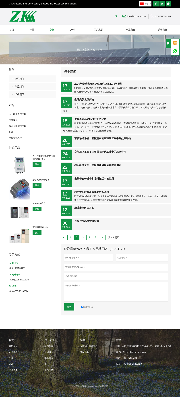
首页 (12, 29)
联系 (119, 340)
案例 (72, 29)
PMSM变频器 (39, 203)
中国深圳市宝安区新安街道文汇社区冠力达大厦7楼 (146, 346)
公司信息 (49, 346)
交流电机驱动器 (40, 227)
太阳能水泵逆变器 (17, 114)
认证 (11, 364)
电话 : (119, 358)
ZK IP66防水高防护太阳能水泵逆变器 (44, 157)
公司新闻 (19, 78)
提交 (69, 307)
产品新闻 (19, 86)
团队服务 (13, 352)
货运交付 (13, 346)
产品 (32, 29)
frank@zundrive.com (136, 16)
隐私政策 (49, 358)
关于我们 (162, 29)
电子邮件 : (121, 352)
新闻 (52, 29)
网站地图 (13, 369)
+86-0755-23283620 (19, 291)
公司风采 (49, 352)
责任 (47, 364)
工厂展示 (98, 29)
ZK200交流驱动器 (41, 180)
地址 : (119, 346)
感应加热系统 (15, 138)
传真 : (119, 364)
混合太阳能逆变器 (17, 126)
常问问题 (49, 369)
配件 (11, 132)
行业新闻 (19, 94)
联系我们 (130, 29)
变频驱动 (13, 120)
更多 (37, 164)
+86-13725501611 (163, 16)
